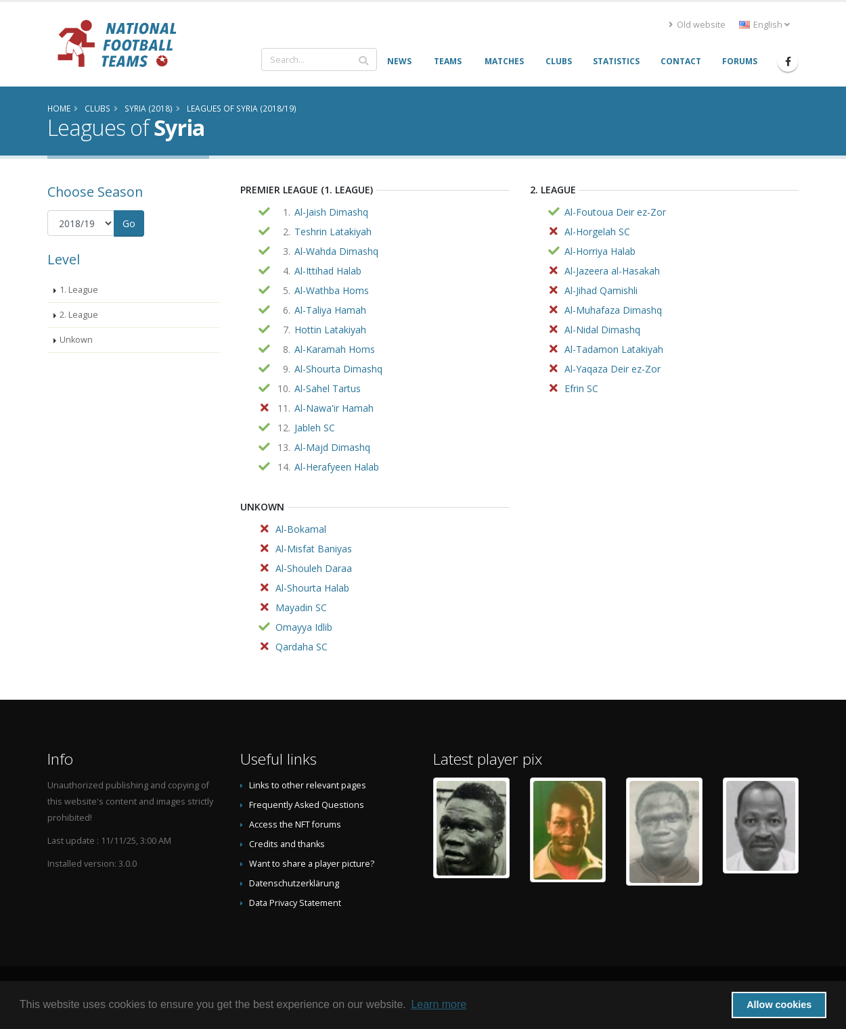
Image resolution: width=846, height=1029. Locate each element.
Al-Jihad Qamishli (601, 290)
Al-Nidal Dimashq (602, 329)
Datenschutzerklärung (294, 883)
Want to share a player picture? (311, 863)
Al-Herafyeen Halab (336, 466)
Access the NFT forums (295, 824)
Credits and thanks (287, 844)
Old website (697, 24)
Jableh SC (314, 427)
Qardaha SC (301, 646)
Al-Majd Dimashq (332, 447)
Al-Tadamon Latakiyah (613, 349)
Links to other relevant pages (307, 785)
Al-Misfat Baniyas (313, 548)
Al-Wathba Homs (331, 290)
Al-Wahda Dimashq (336, 251)
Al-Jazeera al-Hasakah (612, 270)
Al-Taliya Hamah (330, 310)
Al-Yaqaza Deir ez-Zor (612, 368)
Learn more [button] (438, 1004)
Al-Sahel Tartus (327, 388)
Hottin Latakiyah (330, 329)
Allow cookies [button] (779, 1004)
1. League (79, 289)
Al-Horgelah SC (597, 231)
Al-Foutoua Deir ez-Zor (615, 212)
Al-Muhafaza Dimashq (613, 310)
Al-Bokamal (300, 529)
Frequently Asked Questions (306, 805)
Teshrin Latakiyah (333, 231)
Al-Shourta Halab (312, 587)
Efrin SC (581, 388)
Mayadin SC (301, 607)
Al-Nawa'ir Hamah (334, 408)
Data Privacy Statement (295, 903)
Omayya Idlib (303, 627)
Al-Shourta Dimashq (338, 368)
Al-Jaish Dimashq (331, 212)
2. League (79, 314)
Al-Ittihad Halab (327, 270)
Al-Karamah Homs (334, 349)
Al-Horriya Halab (600, 251)
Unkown (76, 339)
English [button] (764, 24)
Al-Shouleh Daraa (313, 568)
